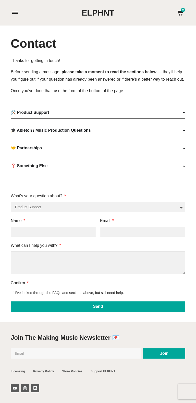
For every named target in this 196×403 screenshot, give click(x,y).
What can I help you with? (35, 245)
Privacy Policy (43, 371)
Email (105, 220)
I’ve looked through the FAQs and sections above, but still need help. (69, 292)
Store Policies (72, 371)
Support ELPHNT (103, 371)
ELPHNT (98, 12)
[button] (15, 13)
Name (17, 220)
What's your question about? (37, 196)
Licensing (18, 371)
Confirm (18, 283)
